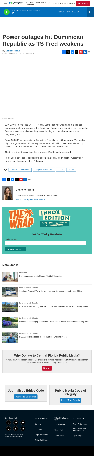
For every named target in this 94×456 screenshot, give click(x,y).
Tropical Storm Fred (43, 170)
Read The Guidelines (26, 396)
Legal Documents (41, 435)
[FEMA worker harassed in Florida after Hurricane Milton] (10, 337)
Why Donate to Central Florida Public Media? (47, 355)
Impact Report (78, 435)
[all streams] (90, 12)
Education (23, 272)
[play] (7, 12)
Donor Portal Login (80, 424)
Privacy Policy (59, 430)
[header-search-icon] (49, 4)
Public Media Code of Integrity (70, 392)
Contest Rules (59, 435)
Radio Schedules (41, 418)
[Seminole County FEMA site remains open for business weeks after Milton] (10, 292)
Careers (38, 424)
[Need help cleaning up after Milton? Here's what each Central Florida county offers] (10, 322)
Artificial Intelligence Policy (61, 419)
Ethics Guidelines (41, 440)
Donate (84, 3)
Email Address (11, 239)
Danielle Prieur (13, 51)
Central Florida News (20, 170)
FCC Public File (78, 418)
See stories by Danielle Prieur (30, 199)
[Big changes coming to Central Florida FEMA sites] (10, 277)
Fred (61, 170)
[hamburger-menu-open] (5, 3)
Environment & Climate (28, 288)
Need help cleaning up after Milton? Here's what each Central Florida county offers (54, 322)
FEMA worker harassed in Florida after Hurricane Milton (43, 337)
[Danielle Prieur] (7, 193)
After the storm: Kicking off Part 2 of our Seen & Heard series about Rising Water (53, 306)
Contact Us (39, 429)
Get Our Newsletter (64, 3)
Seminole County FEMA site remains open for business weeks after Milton (50, 291)
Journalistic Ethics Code (26, 390)
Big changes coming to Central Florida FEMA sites (40, 276)
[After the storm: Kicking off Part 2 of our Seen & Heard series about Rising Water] (10, 307)
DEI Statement (59, 425)
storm (71, 170)
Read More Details (70, 400)
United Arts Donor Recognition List (79, 430)
